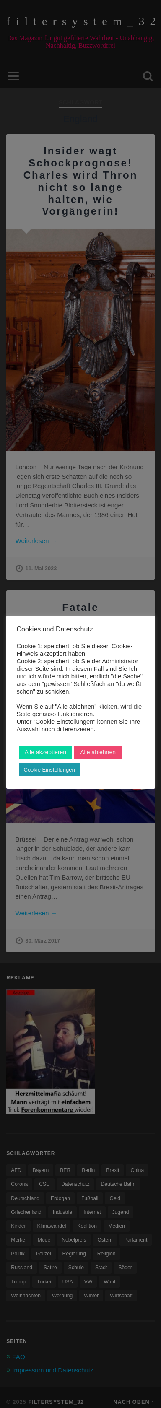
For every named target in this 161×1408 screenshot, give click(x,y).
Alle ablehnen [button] (98, 752)
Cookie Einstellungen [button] (49, 769)
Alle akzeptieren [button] (46, 752)
